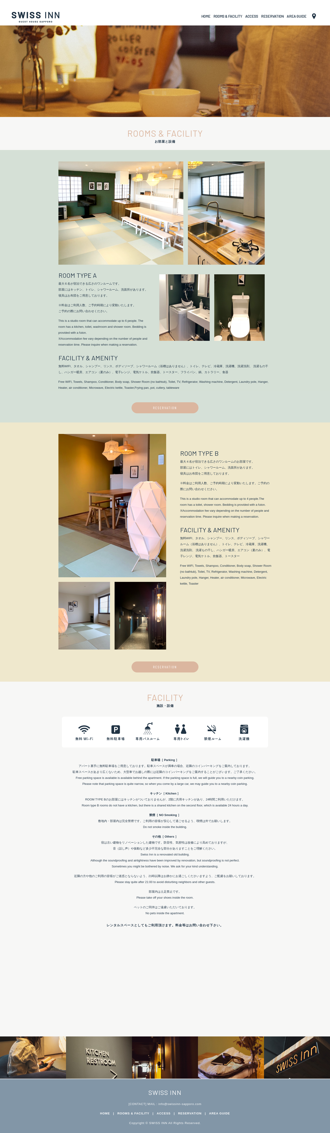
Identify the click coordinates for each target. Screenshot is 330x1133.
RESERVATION (272, 16)
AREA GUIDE (296, 16)
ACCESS (251, 16)
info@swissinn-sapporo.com (179, 1104)
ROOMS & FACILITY (227, 16)
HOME (205, 16)
